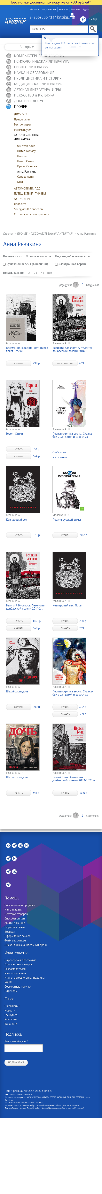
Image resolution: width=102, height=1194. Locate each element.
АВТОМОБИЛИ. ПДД (27, 188)
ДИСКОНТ (20, 114)
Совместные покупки (17, 987)
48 (42, 273)
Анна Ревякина (26, 171)
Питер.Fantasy (26, 151)
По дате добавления (69, 256)
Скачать (18, 363)
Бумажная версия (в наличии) (26, 264)
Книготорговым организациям (24, 978)
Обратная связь (14, 927)
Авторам (75, 9)
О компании (12, 1006)
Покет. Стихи (25, 161)
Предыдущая (65, 285)
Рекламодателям (15, 969)
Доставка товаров (16, 914)
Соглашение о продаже (19, 905)
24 (35, 273)
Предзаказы (22, 119)
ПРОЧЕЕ (22, 233)
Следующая (92, 285)
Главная (8, 233)
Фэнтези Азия (26, 146)
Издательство (49, 9)
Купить (19, 449)
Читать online (65, 363)
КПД (20, 182)
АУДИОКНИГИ (23, 199)
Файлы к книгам (15, 940)
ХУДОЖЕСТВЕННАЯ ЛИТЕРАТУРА (27, 137)
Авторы (25, 47)
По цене (8, 256)
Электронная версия (71, 264)
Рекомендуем (22, 130)
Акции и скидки (14, 923)
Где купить (11, 1015)
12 (28, 273)
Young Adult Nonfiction (28, 209)
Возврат (9, 932)
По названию (34, 256)
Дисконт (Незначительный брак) (25, 945)
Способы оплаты (15, 918)
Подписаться (16, 1062)
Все (49, 273)
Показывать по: (14, 273)
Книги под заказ (15, 973)
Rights (85, 9)
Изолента (20, 204)
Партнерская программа (20, 960)
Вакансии (10, 1024)
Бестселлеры (22, 124)
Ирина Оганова (27, 166)
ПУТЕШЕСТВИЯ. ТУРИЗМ (30, 193)
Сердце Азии (25, 176)
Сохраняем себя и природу (31, 214)
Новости (63, 9)
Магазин (34, 9)
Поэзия (22, 156)
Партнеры (10, 991)
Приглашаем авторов (18, 964)
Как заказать (13, 910)
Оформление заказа (17, 936)
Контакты (10, 1019)
